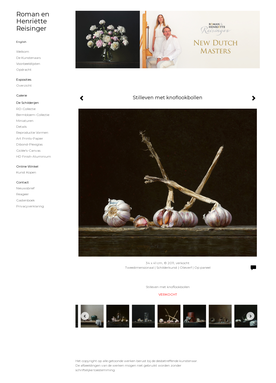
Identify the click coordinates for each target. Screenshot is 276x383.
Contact (22, 182)
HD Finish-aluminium (33, 156)
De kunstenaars (28, 58)
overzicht (24, 85)
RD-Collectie (26, 109)
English (21, 42)
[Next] (250, 316)
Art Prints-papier (29, 138)
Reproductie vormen (32, 132)
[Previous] (85, 316)
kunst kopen (26, 172)
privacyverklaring (30, 206)
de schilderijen (27, 103)
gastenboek (25, 200)
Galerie (21, 95)
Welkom (22, 51)
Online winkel (27, 166)
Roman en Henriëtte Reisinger (32, 21)
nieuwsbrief (25, 188)
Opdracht (24, 70)
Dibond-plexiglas (29, 144)
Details (21, 127)
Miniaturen (24, 121)
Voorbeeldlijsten (28, 64)
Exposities (23, 79)
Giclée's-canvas (28, 150)
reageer (22, 194)
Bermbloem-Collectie (32, 115)
